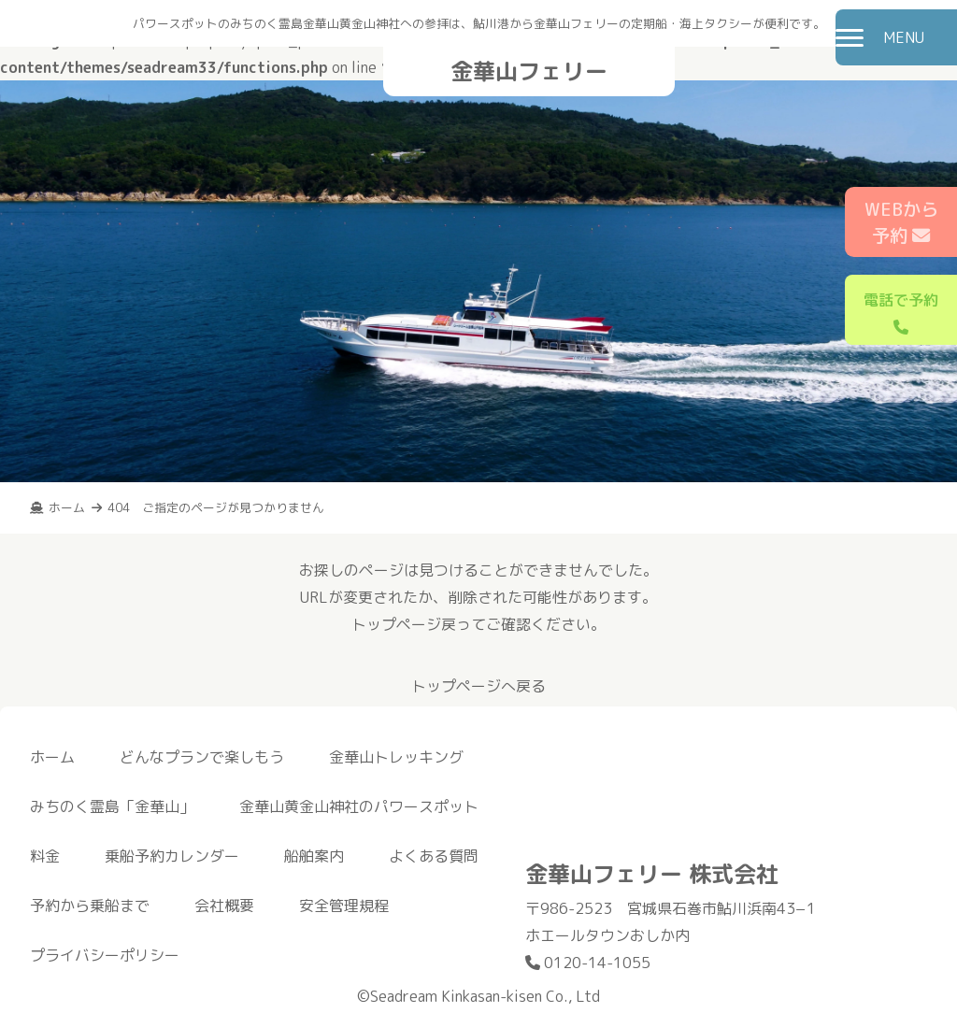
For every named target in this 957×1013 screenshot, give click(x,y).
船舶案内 (314, 856)
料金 (45, 856)
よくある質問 (433, 856)
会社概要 (224, 905)
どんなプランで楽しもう (202, 757)
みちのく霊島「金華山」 (112, 806)
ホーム (52, 757)
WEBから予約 (901, 222)
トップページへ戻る (478, 686)
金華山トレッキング (396, 757)
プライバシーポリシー (104, 955)
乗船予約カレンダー (172, 856)
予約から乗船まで (90, 905)
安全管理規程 (344, 905)
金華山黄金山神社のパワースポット (358, 806)
